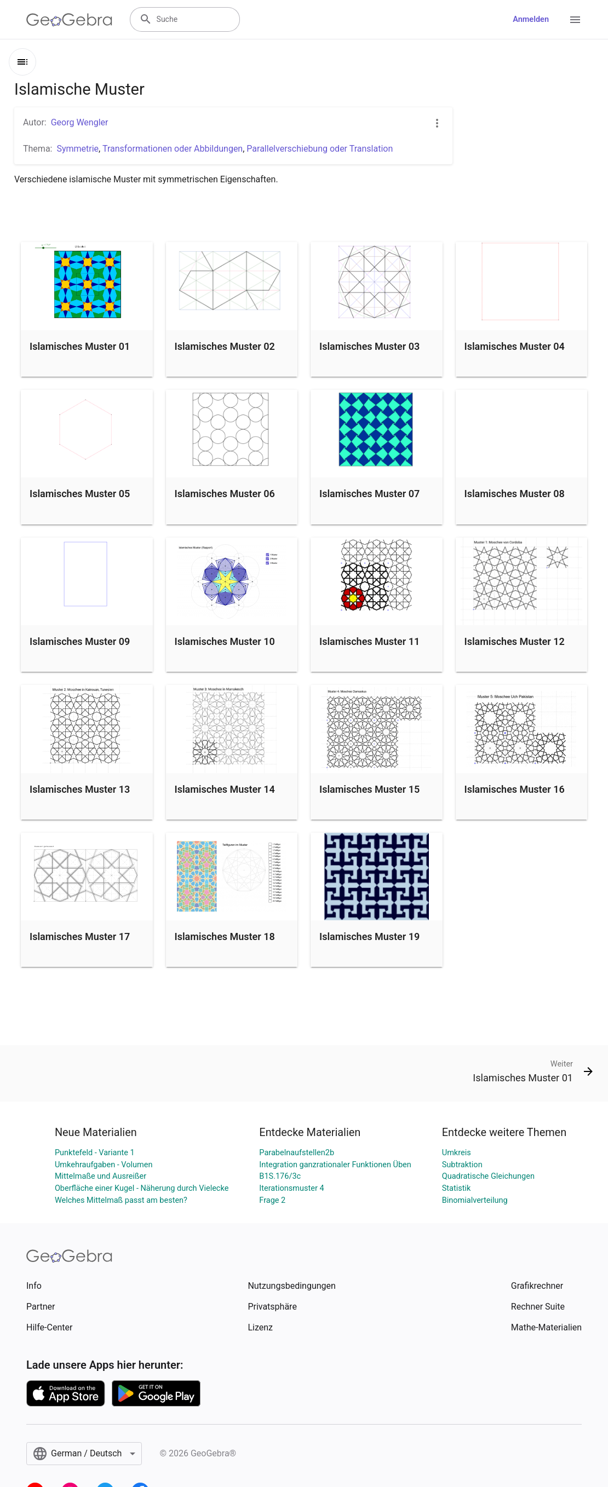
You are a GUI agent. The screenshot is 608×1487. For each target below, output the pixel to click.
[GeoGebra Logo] (69, 19)
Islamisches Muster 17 (80, 936)
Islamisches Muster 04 (514, 346)
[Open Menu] (575, 19)
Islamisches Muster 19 (369, 936)
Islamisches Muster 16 (514, 789)
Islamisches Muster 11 (369, 641)
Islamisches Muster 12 (514, 641)
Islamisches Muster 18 (225, 936)
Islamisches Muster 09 (80, 641)
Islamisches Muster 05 (80, 493)
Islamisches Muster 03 (369, 346)
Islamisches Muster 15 (369, 789)
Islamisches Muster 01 (80, 346)
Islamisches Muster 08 (514, 493)
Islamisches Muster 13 (80, 789)
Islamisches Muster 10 (225, 641)
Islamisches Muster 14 (225, 789)
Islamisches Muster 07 (369, 493)
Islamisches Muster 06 (225, 493)
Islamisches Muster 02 (225, 346)
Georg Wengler (79, 122)
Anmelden (531, 19)
